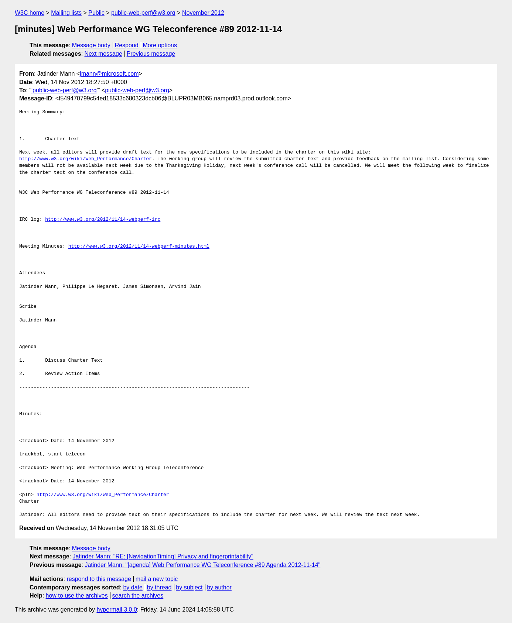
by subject (189, 587)
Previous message (151, 54)
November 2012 (203, 13)
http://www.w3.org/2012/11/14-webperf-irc (102, 219)
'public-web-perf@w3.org (64, 90)
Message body (91, 45)
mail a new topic (157, 579)
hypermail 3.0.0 (116, 609)
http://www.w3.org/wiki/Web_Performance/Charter (85, 159)
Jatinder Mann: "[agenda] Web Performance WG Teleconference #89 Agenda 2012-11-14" (202, 565)
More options (160, 45)
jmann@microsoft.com (109, 73)
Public (96, 13)
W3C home (29, 13)
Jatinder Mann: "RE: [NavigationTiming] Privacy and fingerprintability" (163, 556)
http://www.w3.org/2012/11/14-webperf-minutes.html (138, 246)
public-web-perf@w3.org (143, 13)
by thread (159, 587)
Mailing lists (66, 13)
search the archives (138, 595)
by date (132, 587)
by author (219, 587)
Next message (103, 54)
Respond (127, 45)
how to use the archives (77, 595)
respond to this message (98, 579)
